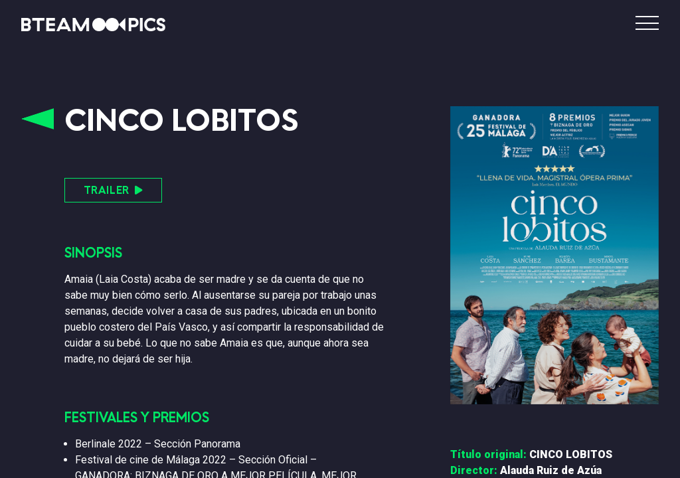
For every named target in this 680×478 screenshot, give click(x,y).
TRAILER (113, 190)
